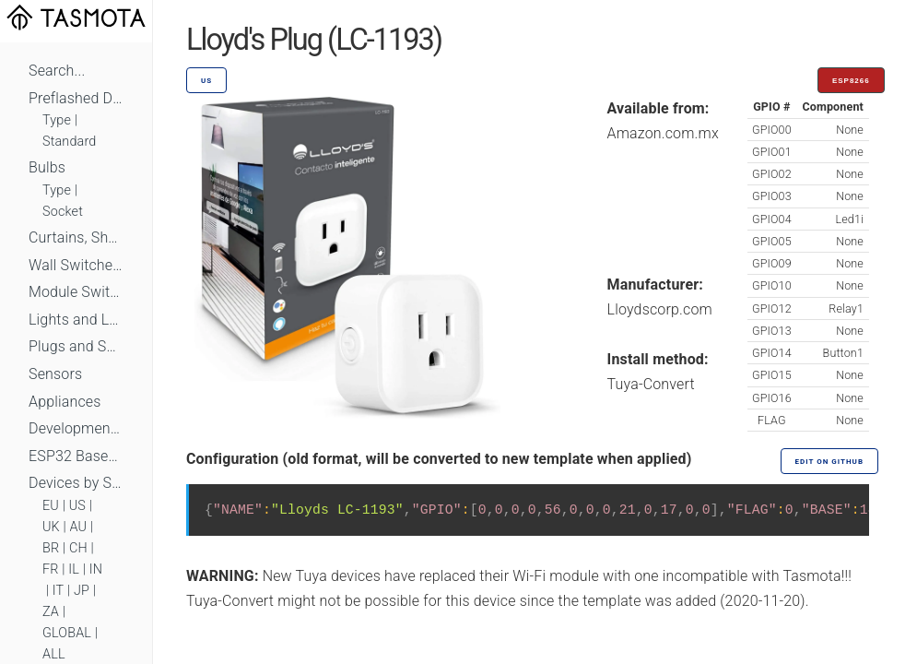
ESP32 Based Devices (76, 456)
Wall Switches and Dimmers (76, 265)
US (77, 506)
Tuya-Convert (651, 384)
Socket (62, 211)
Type (56, 120)
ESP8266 (851, 81)
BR (50, 548)
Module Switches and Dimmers (76, 292)
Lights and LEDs (76, 319)
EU (50, 506)
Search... (57, 70)
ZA (50, 612)
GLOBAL (66, 633)
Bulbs (47, 167)
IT (59, 591)
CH (78, 548)
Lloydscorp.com (659, 309)
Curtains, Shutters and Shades (76, 237)
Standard (69, 141)
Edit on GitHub (829, 461)
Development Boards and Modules (76, 428)
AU (79, 527)
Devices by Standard (76, 483)
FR (50, 569)
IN (95, 569)
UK (51, 527)
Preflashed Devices (76, 98)
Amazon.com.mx (663, 133)
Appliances (65, 401)
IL (73, 569)
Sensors (55, 374)
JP (81, 591)
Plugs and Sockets (76, 346)
